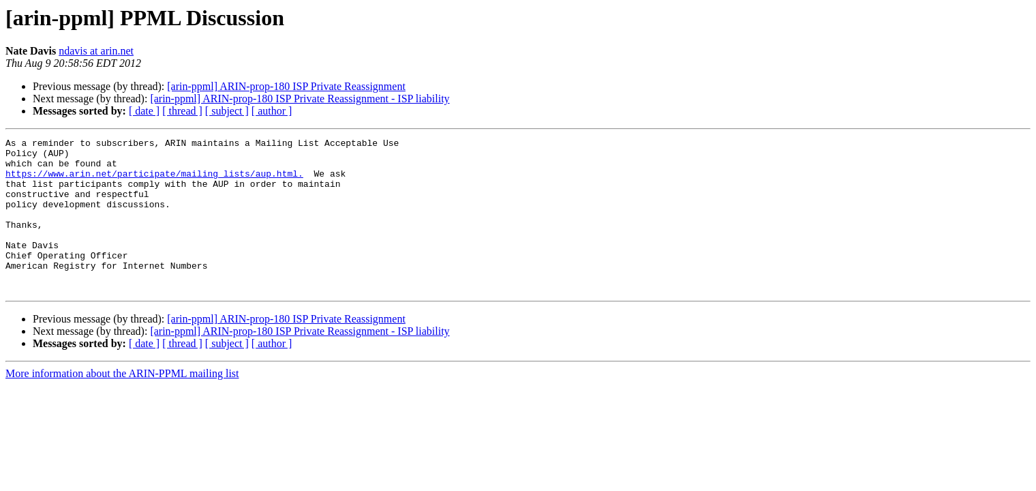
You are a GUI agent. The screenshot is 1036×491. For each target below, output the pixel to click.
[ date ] (144, 111)
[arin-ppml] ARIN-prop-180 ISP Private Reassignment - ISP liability (299, 98)
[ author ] (272, 111)
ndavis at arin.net (96, 51)
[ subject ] (227, 111)
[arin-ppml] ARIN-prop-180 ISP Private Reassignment (286, 86)
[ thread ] (182, 111)
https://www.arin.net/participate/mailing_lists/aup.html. (154, 181)
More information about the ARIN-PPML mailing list (122, 404)
